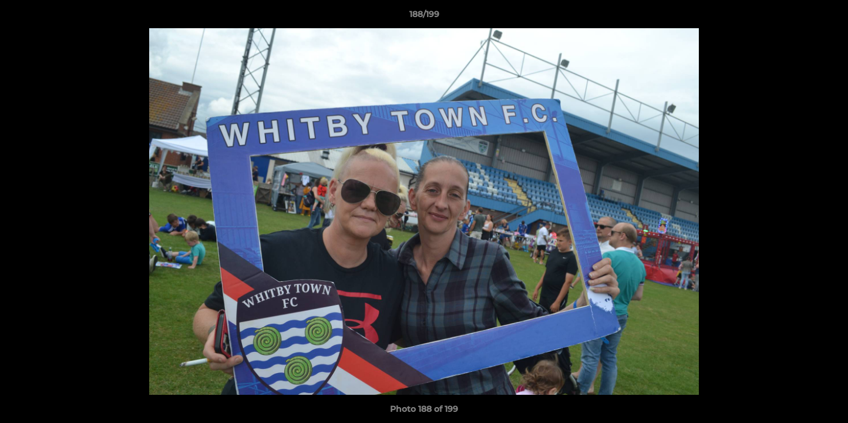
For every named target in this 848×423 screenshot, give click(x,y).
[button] (827, 17)
